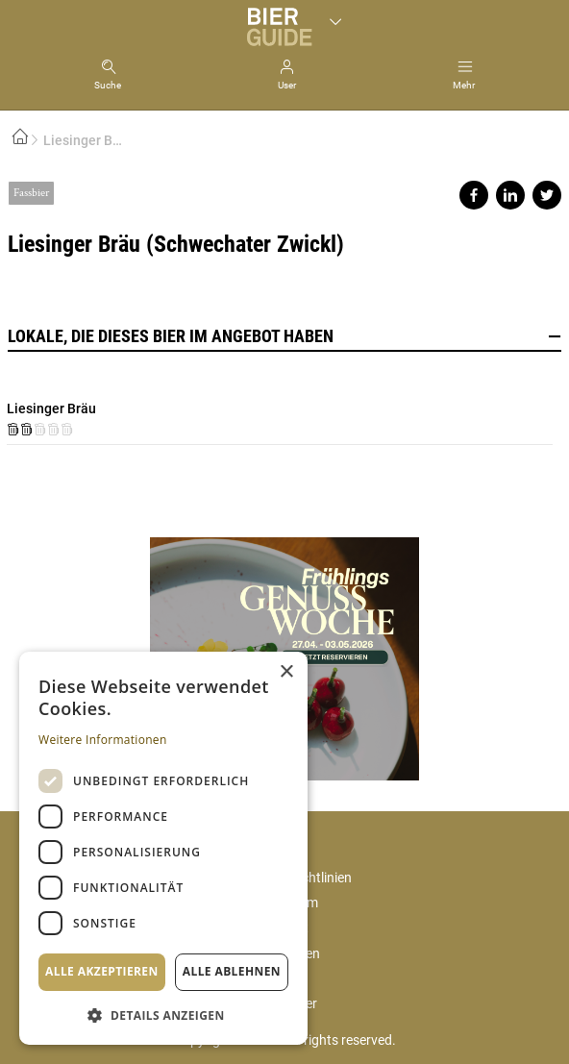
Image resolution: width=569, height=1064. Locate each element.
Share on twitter (546, 195)
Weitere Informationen (102, 739)
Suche (107, 85)
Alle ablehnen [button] (232, 971)
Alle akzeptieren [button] (102, 971)
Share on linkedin (510, 195)
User (287, 85)
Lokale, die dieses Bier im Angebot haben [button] (284, 336)
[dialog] (163, 848)
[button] (163, 1014)
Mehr (464, 85)
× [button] (286, 672)
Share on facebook (473, 195)
